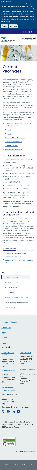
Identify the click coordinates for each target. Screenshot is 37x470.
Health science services (13, 142)
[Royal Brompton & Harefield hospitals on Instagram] (18, 411)
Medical (8, 130)
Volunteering (9, 292)
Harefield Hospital (8, 370)
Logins (3, 332)
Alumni (4, 338)
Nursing (8, 134)
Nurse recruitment (11, 282)
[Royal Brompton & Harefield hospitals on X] (3, 411)
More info (13, 26)
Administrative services (13, 150)
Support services (11, 146)
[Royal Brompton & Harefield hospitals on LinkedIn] (13, 411)
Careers (4, 343)
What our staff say (11, 308)
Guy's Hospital (25, 352)
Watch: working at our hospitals (16, 303)
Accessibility (6, 327)
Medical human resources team (16, 297)
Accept (4, 26)
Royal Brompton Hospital (7, 353)
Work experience (11, 287)
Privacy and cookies (9, 322)
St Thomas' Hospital (27, 370)
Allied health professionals (15, 138)
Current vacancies (11, 277)
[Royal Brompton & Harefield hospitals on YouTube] (8, 411)
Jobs (4, 272)
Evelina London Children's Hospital (8, 389)
